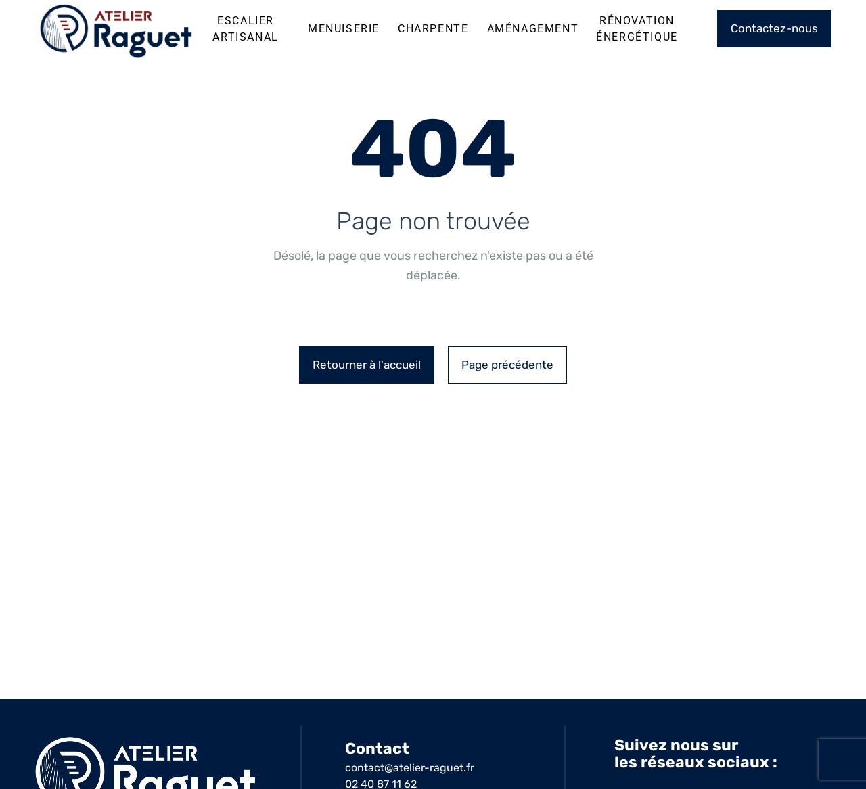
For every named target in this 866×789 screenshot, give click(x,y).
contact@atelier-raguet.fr (409, 767)
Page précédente (507, 364)
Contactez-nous (774, 28)
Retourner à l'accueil (367, 364)
